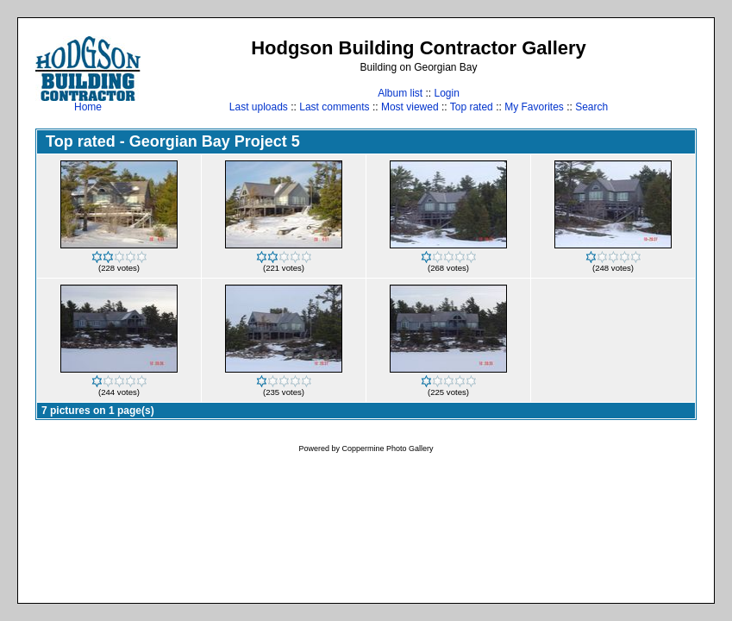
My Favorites (534, 107)
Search (591, 107)
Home (88, 102)
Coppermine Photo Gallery (387, 448)
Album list (400, 93)
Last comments (334, 107)
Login (446, 93)
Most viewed (410, 107)
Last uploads (258, 107)
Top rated (471, 107)
